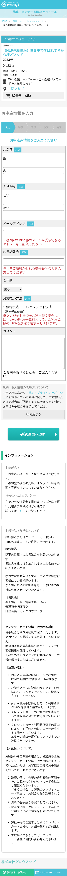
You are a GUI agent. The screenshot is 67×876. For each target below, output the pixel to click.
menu (60, 4)
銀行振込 (11, 307)
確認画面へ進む (33, 434)
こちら (21, 510)
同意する (33, 414)
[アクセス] (17, 88)
